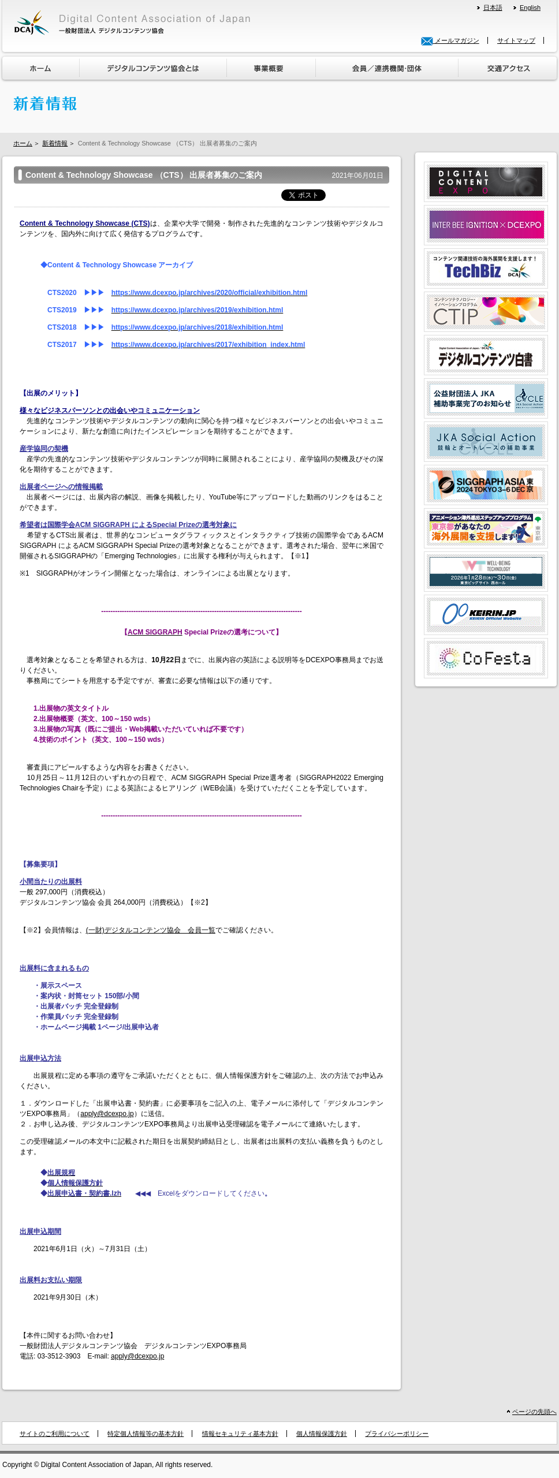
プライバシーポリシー (396, 1433)
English (530, 7)
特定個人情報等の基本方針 (145, 1433)
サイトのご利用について (55, 1433)
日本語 (492, 7)
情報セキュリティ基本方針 (240, 1433)
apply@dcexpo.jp (106, 1114)
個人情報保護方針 (321, 1433)
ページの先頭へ (534, 1411)
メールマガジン (450, 40)
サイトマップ (516, 40)
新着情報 (55, 143)
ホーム (22, 143)
